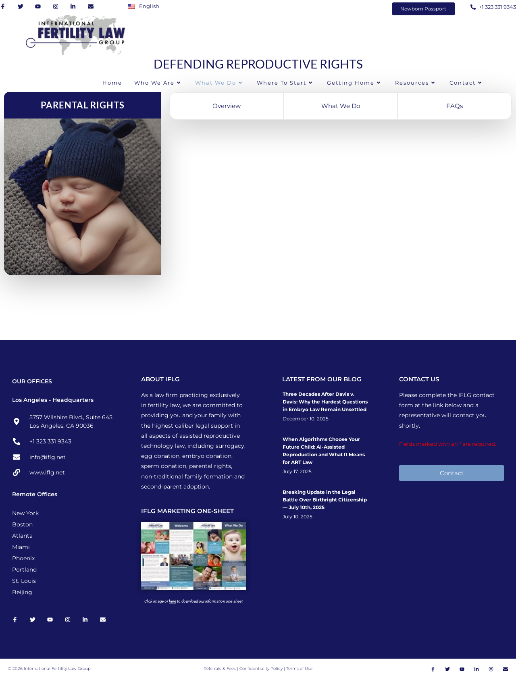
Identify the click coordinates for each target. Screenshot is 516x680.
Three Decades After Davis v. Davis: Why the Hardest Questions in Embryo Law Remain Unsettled (325, 401)
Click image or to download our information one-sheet (193, 601)
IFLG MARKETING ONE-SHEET (187, 511)
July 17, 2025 (297, 471)
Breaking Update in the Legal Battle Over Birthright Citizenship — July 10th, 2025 (325, 499)
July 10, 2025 (297, 516)
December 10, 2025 (306, 418)
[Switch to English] (145, 6)
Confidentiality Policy (261, 669)
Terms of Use (299, 669)
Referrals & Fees (220, 669)
